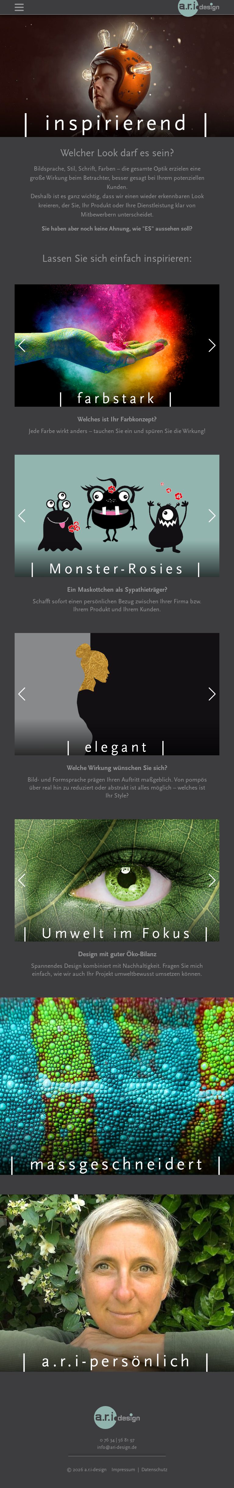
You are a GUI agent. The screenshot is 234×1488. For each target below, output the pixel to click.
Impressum (123, 1469)
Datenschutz (154, 1469)
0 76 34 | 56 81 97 (117, 1440)
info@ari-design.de (117, 1447)
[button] (22, 345)
